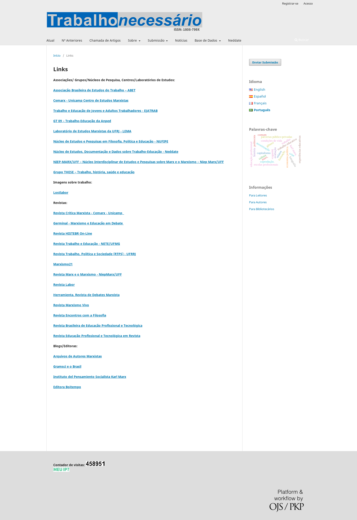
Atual (50, 40)
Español (260, 96)
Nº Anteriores (72, 40)
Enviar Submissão (265, 62)
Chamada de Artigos (105, 40)
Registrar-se (290, 3)
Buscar (302, 40)
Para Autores (258, 202)
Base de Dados (206, 40)
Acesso (308, 3)
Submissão (156, 40)
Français (260, 103)
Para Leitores (258, 195)
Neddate (234, 40)
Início (57, 55)
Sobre (133, 40)
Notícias (181, 40)
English (259, 89)
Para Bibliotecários (261, 209)
